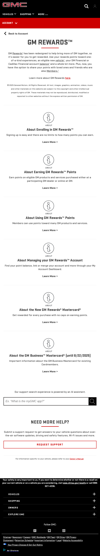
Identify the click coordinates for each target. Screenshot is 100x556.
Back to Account (16, 33)
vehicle (59, 60)
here (67, 78)
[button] (17, 53)
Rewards (17, 53)
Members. (53, 71)
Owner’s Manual (77, 459)
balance (45, 64)
